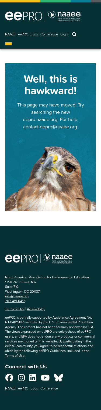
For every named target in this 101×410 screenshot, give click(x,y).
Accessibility (36, 309)
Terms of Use (15, 309)
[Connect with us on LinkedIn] (32, 379)
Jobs (34, 34)
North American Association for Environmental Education (43, 16)
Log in (64, 34)
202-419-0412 (15, 301)
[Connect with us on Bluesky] (58, 379)
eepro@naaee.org (58, 126)
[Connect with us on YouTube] (45, 379)
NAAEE (10, 34)
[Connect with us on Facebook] (9, 379)
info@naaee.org (17, 296)
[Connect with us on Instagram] (21, 379)
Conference (49, 34)
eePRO (23, 34)
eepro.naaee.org (40, 119)
